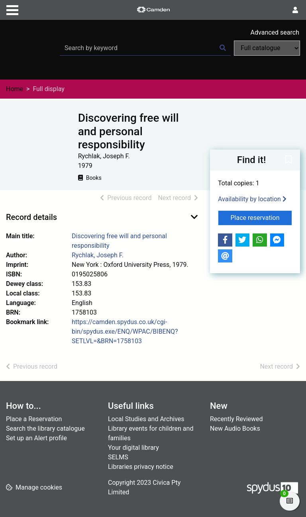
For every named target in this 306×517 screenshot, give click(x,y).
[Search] (223, 48)
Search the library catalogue (45, 428)
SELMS (118, 457)
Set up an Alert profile (36, 438)
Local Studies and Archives (146, 419)
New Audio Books (235, 428)
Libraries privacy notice (140, 466)
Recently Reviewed (236, 419)
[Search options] (267, 48)
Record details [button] (31, 217)
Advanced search (275, 32)
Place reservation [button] (261, 217)
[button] (288, 160)
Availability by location (252, 199)
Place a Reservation (34, 419)
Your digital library (133, 447)
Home (14, 89)
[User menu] (295, 10)
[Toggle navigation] (12, 9)
